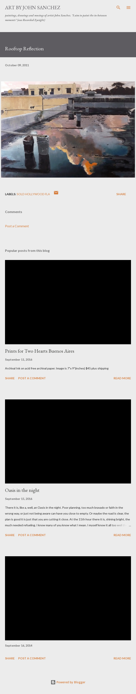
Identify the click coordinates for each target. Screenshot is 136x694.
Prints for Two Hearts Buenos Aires (39, 351)
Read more (122, 378)
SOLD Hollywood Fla (33, 194)
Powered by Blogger (68, 682)
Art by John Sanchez (32, 7)
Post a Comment (17, 226)
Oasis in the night (22, 490)
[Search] (118, 7)
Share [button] (121, 194)
